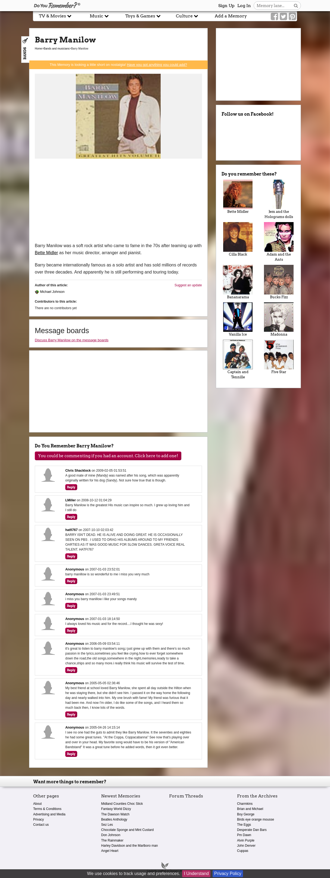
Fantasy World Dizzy (116, 809)
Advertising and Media (49, 814)
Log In (244, 5)
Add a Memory (231, 16)
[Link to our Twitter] (283, 16)
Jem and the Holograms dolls (278, 199)
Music (99, 16)
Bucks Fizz (278, 282)
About (37, 804)
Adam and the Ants (278, 242)
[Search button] (296, 6)
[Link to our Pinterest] (292, 16)
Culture (187, 16)
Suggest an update (188, 285)
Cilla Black (238, 239)
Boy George (245, 814)
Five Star (278, 357)
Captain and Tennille (238, 359)
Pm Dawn (244, 835)
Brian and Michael (250, 809)
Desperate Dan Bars (252, 830)
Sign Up (226, 5)
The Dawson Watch (115, 814)
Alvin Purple (245, 840)
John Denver (246, 846)
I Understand (196, 873)
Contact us (41, 825)
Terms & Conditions (47, 809)
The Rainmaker (112, 840)
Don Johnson (110, 835)
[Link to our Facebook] (274, 16)
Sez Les (107, 825)
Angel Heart (109, 851)
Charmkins (245, 804)
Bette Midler (46, 252)
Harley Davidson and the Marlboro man (129, 846)
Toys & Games (143, 16)
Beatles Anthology (114, 819)
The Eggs (244, 825)
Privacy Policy (227, 873)
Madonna (278, 319)
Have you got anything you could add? (157, 65)
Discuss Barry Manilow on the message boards (71, 340)
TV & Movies (55, 16)
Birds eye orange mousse (255, 819)
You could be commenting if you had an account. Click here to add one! (108, 455)
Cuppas (242, 851)
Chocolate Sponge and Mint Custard (127, 830)
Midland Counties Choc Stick (122, 804)
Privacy (38, 819)
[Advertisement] (118, 201)
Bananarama (238, 282)
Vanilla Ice (238, 319)
